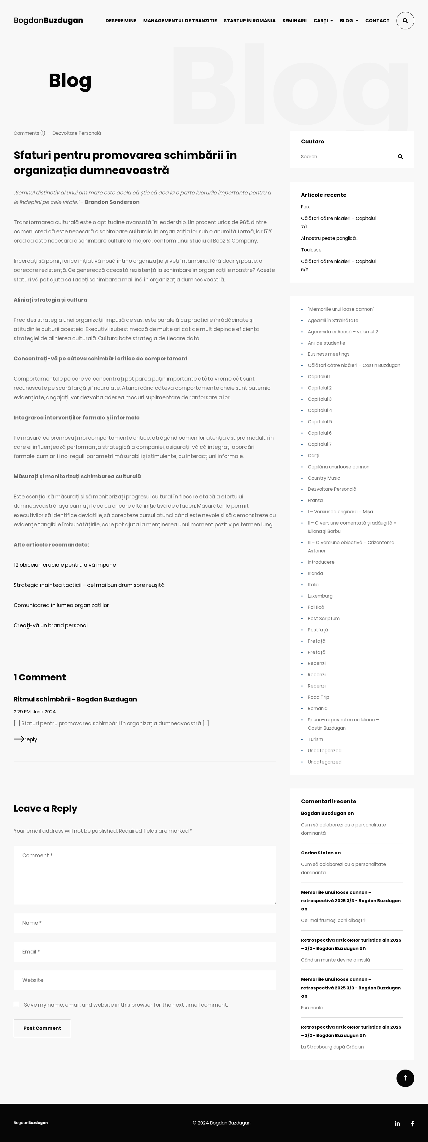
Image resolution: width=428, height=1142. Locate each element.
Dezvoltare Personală (77, 133)
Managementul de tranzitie (180, 21)
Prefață (316, 641)
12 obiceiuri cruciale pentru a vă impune (65, 564)
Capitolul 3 (320, 399)
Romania (318, 708)
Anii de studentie (326, 343)
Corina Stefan (317, 853)
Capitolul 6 (320, 433)
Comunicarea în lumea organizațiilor (61, 605)
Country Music (324, 478)
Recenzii (317, 663)
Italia (313, 585)
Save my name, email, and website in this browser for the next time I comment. (126, 1004)
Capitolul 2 (320, 388)
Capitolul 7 (320, 444)
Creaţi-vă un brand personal (51, 625)
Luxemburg (320, 596)
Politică (316, 607)
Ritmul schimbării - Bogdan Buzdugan (75, 699)
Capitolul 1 (319, 376)
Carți (321, 21)
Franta (315, 500)
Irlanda (315, 573)
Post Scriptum (324, 618)
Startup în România (250, 21)
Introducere (321, 562)
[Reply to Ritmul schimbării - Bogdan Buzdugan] (25, 739)
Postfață (318, 630)
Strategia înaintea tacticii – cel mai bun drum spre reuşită (89, 585)
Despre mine (121, 21)
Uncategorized (325, 750)
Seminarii (294, 21)
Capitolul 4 (320, 410)
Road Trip (318, 697)
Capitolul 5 (320, 422)
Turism (315, 739)
